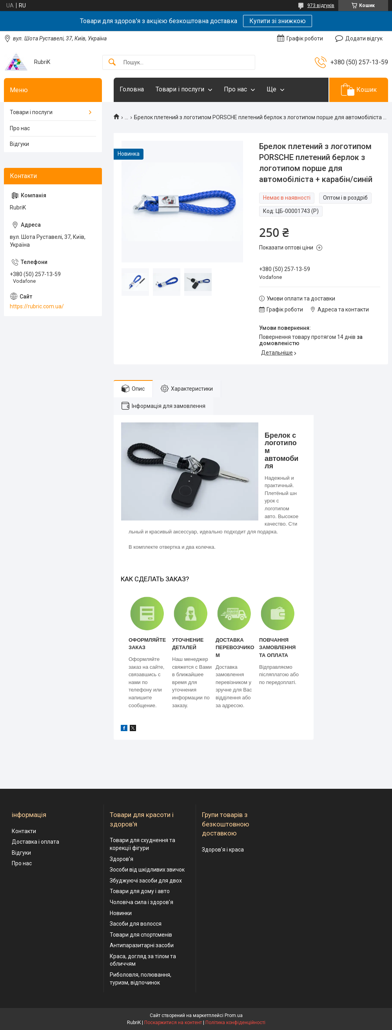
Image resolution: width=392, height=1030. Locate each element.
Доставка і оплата (35, 842)
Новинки (121, 913)
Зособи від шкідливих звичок (147, 869)
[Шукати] (112, 62)
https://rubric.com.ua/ (37, 306)
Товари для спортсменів (141, 935)
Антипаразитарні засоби (142, 945)
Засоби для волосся (136, 924)
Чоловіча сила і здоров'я (141, 902)
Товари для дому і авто (140, 891)
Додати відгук (364, 38)
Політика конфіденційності (235, 1022)
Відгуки (19, 144)
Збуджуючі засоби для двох (146, 880)
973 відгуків (320, 5)
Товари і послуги (180, 89)
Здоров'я (121, 859)
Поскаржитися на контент (173, 1022)
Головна (132, 89)
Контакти (24, 831)
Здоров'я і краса (223, 849)
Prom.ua (234, 1015)
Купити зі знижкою (277, 21)
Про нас (235, 89)
